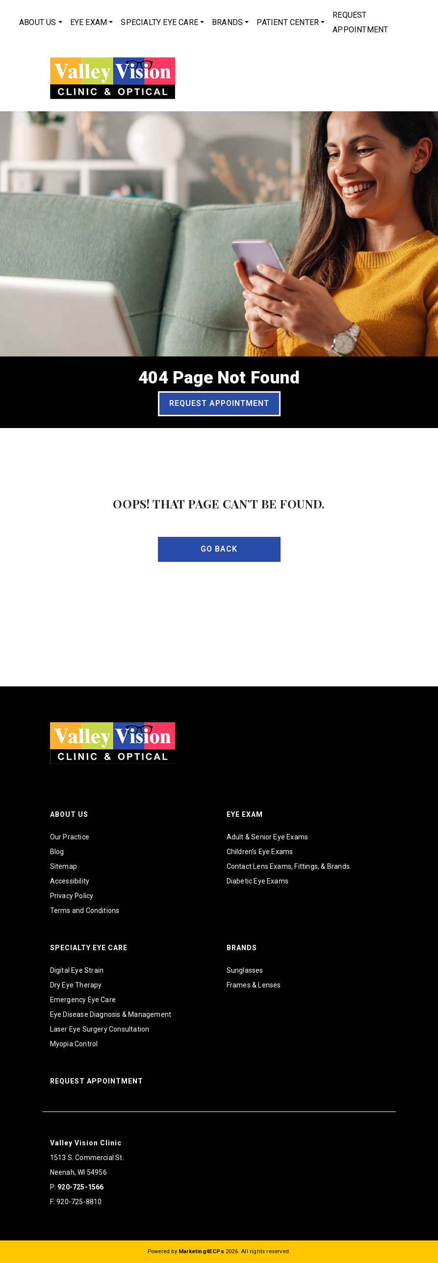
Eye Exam (88, 22)
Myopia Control (74, 1044)
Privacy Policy (72, 896)
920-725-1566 (80, 1187)
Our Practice (69, 837)
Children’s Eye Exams (260, 852)
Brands (227, 22)
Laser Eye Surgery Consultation (100, 1029)
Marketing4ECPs (201, 1251)
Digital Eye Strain (77, 970)
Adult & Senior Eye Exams (268, 837)
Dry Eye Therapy (76, 985)
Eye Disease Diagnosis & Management (111, 1014)
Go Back (219, 549)
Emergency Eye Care (83, 1000)
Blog (57, 852)
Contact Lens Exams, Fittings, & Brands (288, 866)
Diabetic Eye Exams (258, 881)
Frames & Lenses (254, 985)
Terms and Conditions (85, 910)
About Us (37, 22)
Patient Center (288, 22)
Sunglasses (245, 970)
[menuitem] (40, 22)
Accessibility (70, 881)
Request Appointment (360, 22)
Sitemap (63, 866)
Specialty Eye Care (159, 22)
